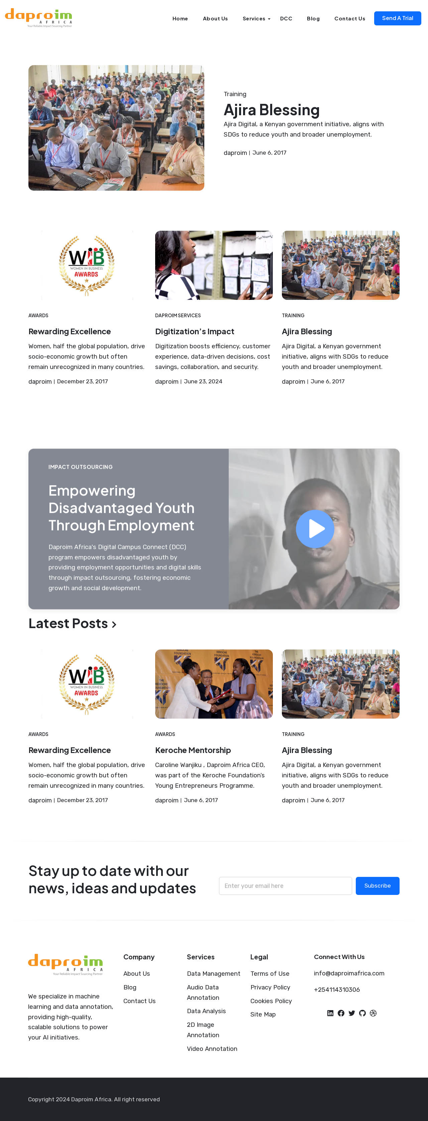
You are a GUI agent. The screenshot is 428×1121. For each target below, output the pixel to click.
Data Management (213, 973)
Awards (38, 315)
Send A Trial (397, 17)
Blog (313, 18)
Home (180, 18)
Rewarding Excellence (69, 331)
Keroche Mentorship (193, 750)
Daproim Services (178, 315)
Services (254, 18)
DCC (286, 18)
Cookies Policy (271, 1001)
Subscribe (377, 885)
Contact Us (349, 18)
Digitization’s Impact (194, 331)
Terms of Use (270, 973)
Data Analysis (206, 1011)
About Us (215, 18)
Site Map (263, 1014)
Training (235, 94)
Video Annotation (212, 1049)
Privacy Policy (270, 987)
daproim (235, 153)
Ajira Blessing (272, 109)
